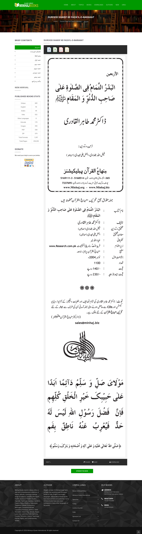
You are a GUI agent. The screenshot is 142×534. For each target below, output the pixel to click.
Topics (81, 5)
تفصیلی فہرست (35, 51)
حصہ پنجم (37, 77)
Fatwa (74, 504)
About (73, 5)
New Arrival (22, 87)
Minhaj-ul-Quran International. (36, 530)
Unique (23, 103)
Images (23, 126)
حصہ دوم (38, 64)
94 (36, 107)
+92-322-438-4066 (109, 500)
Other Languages (23, 118)
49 (36, 111)
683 (36, 103)
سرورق (37, 47)
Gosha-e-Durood (77, 508)
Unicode (23, 122)
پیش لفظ (38, 56)
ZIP (23, 133)
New (117, 5)
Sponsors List (76, 516)
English (23, 107)
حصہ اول (38, 60)
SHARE (87, 462)
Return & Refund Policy (79, 491)
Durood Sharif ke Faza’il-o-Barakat (70, 21)
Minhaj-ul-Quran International (81, 495)
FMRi (74, 512)
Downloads (98, 5)
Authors (109, 5)
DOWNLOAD (114, 462)
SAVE (94, 462)
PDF (23, 130)
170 (36, 122)
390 (36, 126)
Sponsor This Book (82, 471)
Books (89, 5)
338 (36, 130)
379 (36, 133)
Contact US (75, 521)
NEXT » (48, 462)
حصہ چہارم (37, 73)
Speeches (75, 499)
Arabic (23, 111)
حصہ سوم (37, 68)
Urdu (124, 5)
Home (66, 5)
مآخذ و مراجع (36, 81)
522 (36, 114)
